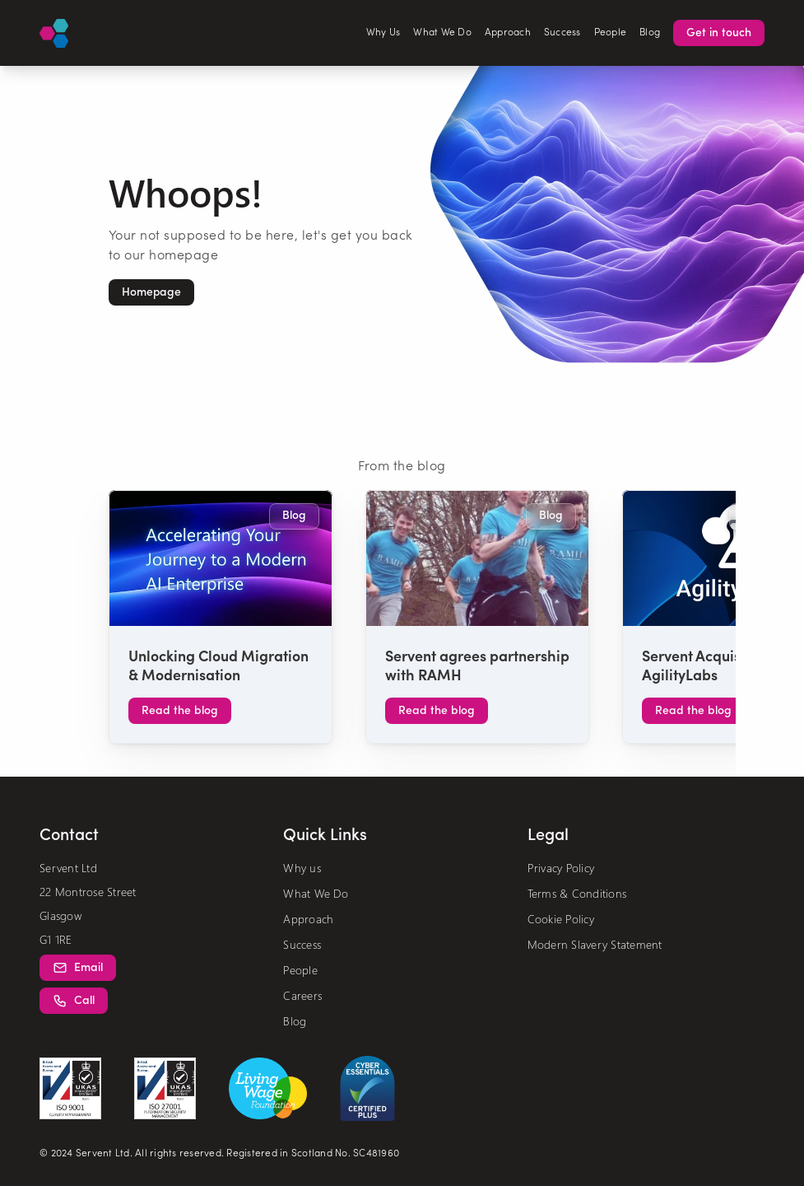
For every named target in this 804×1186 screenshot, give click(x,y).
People (610, 33)
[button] (151, 292)
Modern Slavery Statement (594, 944)
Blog (649, 33)
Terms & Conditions (577, 893)
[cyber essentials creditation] (367, 1088)
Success (562, 33)
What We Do (442, 33)
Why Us (383, 33)
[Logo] (54, 33)
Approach (508, 33)
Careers (302, 995)
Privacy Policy (561, 867)
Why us (302, 867)
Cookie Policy (560, 919)
